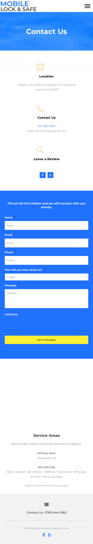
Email (10, 234)
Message (12, 285)
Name (10, 217)
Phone (10, 252)
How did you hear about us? (25, 269)
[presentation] (29, 324)
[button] (87, 6)
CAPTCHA (11, 314)
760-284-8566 (46, 126)
